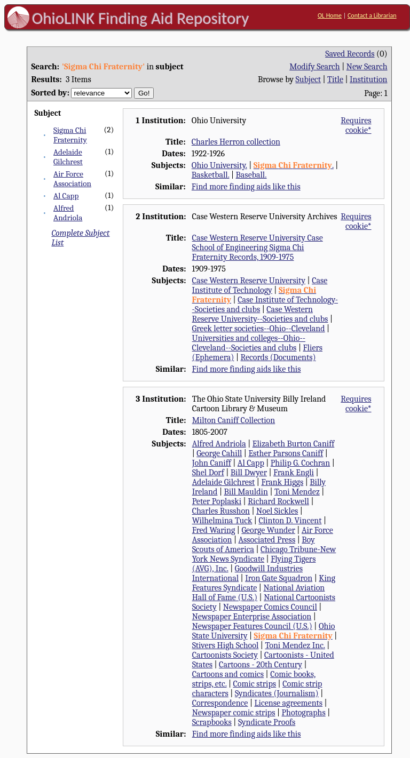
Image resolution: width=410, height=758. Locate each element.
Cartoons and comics (228, 674)
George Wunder (268, 530)
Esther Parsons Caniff (285, 453)
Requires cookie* (356, 125)
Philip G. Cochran (300, 463)
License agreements (289, 703)
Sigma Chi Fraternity (70, 135)
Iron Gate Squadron (278, 578)
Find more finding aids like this (246, 187)
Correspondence (220, 703)
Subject (308, 79)
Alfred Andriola (67, 212)
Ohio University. (219, 165)
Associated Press (266, 540)
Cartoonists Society (225, 655)
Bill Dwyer (249, 472)
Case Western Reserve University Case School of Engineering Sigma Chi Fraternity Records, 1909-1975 (257, 247)
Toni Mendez (297, 492)
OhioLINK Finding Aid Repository (140, 18)
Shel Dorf (208, 472)
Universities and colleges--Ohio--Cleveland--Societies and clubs (248, 343)
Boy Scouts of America (253, 544)
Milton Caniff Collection (233, 420)
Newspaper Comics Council (270, 607)
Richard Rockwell (278, 501)
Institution (369, 79)
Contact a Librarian (372, 15)
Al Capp (65, 196)
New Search (367, 66)
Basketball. (211, 175)
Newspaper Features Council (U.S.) (252, 626)
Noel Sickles (277, 511)
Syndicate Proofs (266, 722)
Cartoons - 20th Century (260, 664)
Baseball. (251, 175)
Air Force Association (72, 178)
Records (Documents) (278, 357)
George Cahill (219, 453)
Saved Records (349, 54)
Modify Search (314, 66)
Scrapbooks (212, 722)
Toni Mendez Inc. (295, 645)
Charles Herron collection (236, 142)
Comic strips (255, 684)
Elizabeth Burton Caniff (293, 444)
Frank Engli (293, 472)
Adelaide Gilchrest (68, 156)
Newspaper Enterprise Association (252, 616)
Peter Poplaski (216, 501)
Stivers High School (225, 645)
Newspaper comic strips (233, 712)
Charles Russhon (221, 511)
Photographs (304, 712)
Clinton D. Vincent (289, 520)
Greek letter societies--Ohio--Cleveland (258, 328)
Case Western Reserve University (248, 280)
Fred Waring (213, 530)
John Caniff (211, 463)
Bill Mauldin (245, 492)
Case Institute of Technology (260, 285)
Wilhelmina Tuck (222, 520)
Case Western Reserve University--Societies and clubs (260, 314)
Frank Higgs (282, 482)
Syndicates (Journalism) (277, 693)
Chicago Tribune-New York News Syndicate (264, 554)
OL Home (330, 15)
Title (335, 79)
